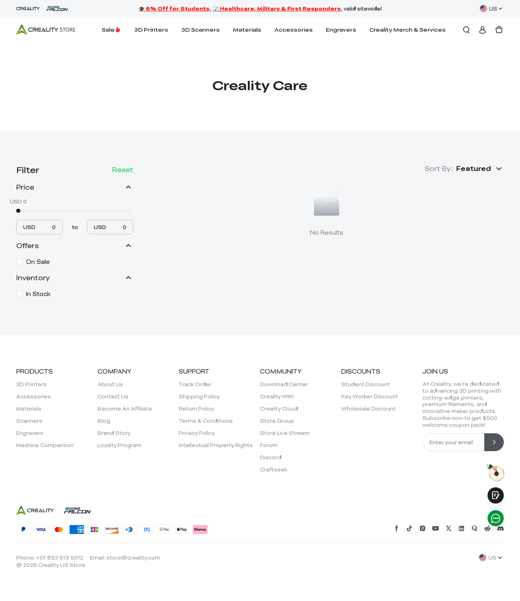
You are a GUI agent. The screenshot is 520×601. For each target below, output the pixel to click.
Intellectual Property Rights (216, 445)
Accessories (293, 29)
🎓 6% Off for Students (174, 8)
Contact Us (113, 396)
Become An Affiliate (125, 408)
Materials (247, 29)
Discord (271, 457)
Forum (268, 445)
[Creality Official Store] (46, 30)
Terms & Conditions (206, 420)
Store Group (277, 420)
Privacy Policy (197, 433)
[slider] (18, 211)
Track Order (195, 384)
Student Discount (365, 384)
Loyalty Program (119, 445)
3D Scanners (200, 29)
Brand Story (114, 433)
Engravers (341, 29)
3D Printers (151, 29)
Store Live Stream (285, 433)
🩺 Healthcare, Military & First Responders (276, 8)
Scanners (29, 420)
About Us (110, 384)
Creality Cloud (279, 408)
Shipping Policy (199, 396)
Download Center (284, 384)
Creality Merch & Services (407, 29)
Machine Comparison (45, 445)
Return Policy (196, 408)
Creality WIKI (277, 396)
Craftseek (273, 469)
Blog (104, 420)
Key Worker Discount (369, 396)
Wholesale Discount (368, 408)
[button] (480, 168)
